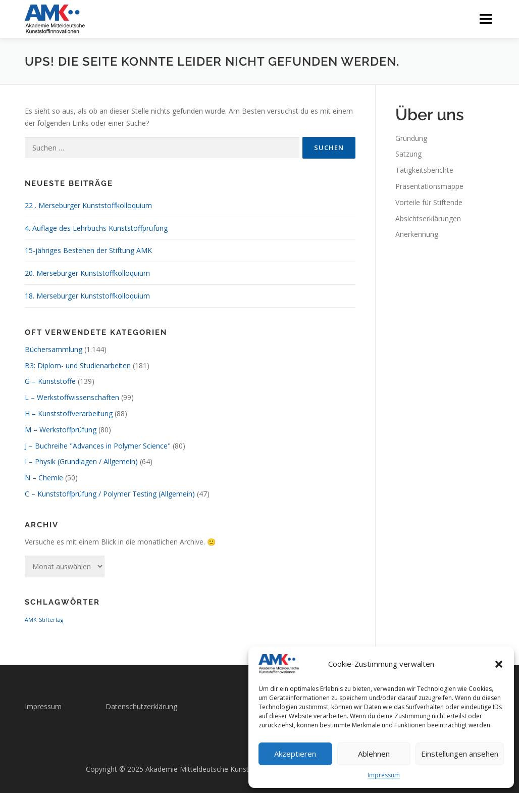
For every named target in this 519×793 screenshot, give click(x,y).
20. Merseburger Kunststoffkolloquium (87, 273)
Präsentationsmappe (429, 186)
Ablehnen (374, 754)
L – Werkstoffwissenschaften (72, 397)
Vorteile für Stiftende (428, 202)
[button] (499, 664)
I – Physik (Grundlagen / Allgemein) (81, 461)
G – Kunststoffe (50, 381)
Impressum (384, 775)
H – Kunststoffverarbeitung (69, 413)
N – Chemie (44, 477)
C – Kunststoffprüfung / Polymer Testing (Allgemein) (110, 494)
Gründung (411, 138)
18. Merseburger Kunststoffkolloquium (87, 296)
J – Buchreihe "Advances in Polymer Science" (98, 446)
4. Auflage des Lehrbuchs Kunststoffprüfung (96, 228)
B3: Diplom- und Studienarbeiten (78, 365)
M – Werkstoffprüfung (60, 429)
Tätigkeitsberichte (424, 170)
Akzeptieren (295, 754)
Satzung (408, 154)
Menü (485, 19)
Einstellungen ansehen (459, 754)
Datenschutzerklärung (141, 706)
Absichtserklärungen (428, 218)
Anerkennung (416, 234)
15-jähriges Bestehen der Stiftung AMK (88, 250)
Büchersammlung (53, 349)
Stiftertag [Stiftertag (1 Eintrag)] (51, 619)
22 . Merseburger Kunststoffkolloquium (88, 205)
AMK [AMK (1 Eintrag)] (31, 619)
